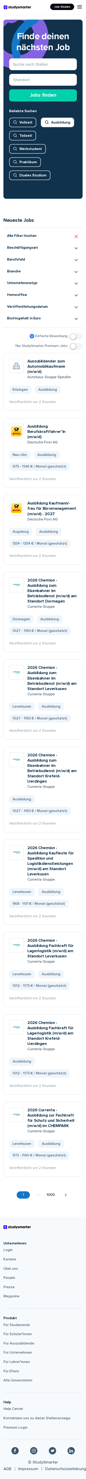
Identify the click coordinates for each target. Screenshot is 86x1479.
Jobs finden (43, 95)
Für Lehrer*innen (16, 1362)
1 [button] (23, 1194)
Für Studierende (16, 1325)
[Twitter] (52, 1450)
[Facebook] (15, 1450)
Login (8, 1250)
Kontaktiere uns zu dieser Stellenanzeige (36, 1418)
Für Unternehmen (17, 1352)
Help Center (13, 1409)
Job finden (62, 7)
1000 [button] (51, 1194)
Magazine (11, 1296)
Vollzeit (25, 122)
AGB (7, 1468)
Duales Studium (33, 175)
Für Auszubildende (18, 1343)
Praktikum (28, 162)
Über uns (10, 1268)
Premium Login (15, 1427)
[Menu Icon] (79, 7)
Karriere (9, 1259)
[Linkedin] (71, 1450)
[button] (43, 236)
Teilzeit (25, 135)
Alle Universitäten (17, 1380)
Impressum (28, 1468)
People (9, 1277)
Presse (9, 1287)
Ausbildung (60, 122)
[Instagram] (33, 1450)
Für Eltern (11, 1371)
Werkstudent (30, 149)
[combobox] (13, 79)
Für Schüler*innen (17, 1334)
